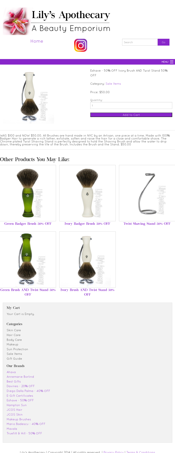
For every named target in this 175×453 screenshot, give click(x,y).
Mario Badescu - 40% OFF (26, 424)
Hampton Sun (17, 405)
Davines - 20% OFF (21, 386)
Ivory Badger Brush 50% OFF (87, 224)
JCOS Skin (15, 414)
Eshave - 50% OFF (20, 400)
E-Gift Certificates (20, 395)
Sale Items (113, 83)
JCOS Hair (14, 409)
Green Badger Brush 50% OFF (28, 224)
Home (36, 41)
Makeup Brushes (19, 419)
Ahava (11, 372)
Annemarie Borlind (20, 376)
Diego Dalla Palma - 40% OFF (28, 390)
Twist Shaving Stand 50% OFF (147, 224)
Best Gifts (14, 381)
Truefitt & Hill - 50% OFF (24, 433)
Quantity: (96, 100)
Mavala (12, 428)
